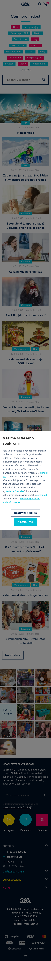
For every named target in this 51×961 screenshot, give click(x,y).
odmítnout (41, 494)
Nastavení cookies (14, 491)
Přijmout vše (25, 521)
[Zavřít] (48, 434)
